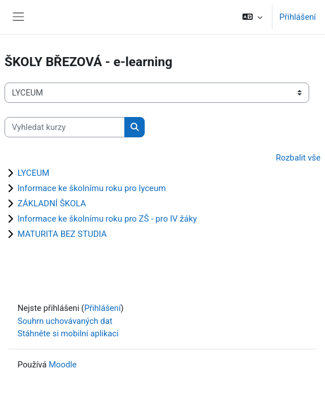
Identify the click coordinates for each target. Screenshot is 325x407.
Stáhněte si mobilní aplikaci (68, 333)
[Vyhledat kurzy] (65, 127)
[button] (252, 17)
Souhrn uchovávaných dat (65, 321)
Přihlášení (297, 17)
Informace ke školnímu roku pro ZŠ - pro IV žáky (107, 219)
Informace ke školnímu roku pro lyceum (92, 188)
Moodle (62, 365)
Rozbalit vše (298, 158)
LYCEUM (33, 173)
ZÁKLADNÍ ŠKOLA (52, 203)
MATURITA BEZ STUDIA (62, 234)
